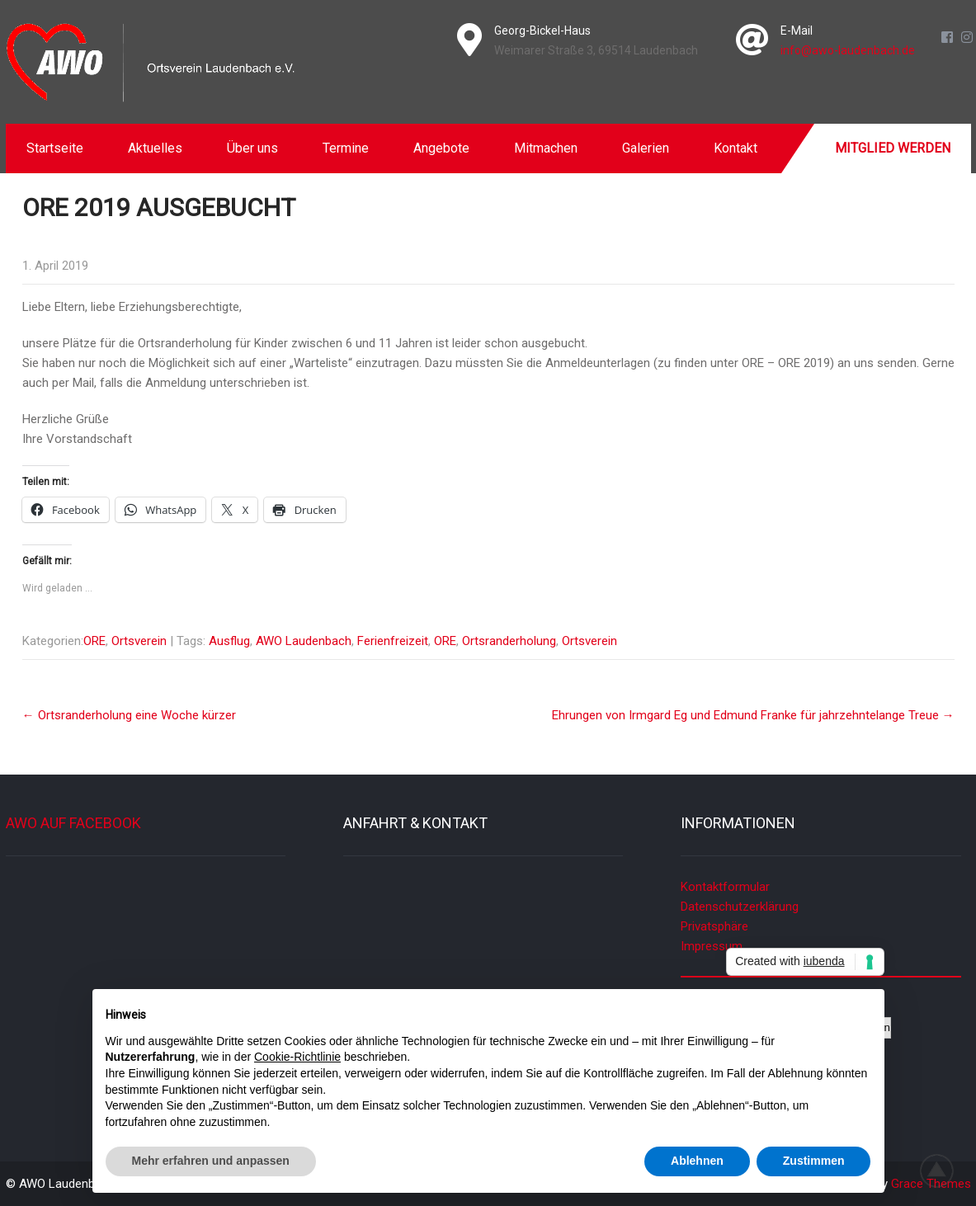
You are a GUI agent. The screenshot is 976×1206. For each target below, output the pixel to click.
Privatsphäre (714, 926)
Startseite (54, 148)
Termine (346, 148)
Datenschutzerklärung (740, 906)
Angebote (441, 148)
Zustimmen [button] (814, 1160)
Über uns (252, 148)
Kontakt (735, 148)
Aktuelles (155, 148)
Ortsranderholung (509, 641)
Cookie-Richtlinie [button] (297, 1056)
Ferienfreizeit (392, 641)
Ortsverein (139, 641)
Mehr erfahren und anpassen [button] (211, 1160)
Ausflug (229, 641)
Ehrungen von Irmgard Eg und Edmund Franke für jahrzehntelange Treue (753, 715)
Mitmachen (546, 148)
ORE (94, 641)
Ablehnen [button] (697, 1160)
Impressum (712, 946)
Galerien (645, 148)
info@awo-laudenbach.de (847, 50)
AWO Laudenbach (303, 641)
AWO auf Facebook (73, 822)
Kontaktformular (725, 886)
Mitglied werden (892, 148)
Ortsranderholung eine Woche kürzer (129, 715)
